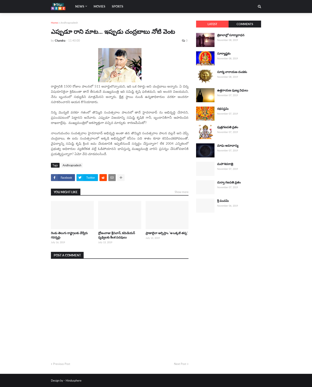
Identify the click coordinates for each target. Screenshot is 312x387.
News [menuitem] (79, 6)
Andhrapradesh (69, 22)
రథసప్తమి (223, 108)
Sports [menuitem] (117, 6)
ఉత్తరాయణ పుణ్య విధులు (232, 90)
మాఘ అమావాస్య (227, 145)
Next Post (180, 364)
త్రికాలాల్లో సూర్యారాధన (230, 35)
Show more (181, 192)
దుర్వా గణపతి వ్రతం (229, 182)
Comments (245, 24)
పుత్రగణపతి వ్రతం (227, 127)
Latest (212, 24)
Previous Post (61, 364)
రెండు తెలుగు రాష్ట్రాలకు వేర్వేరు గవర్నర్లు (69, 235)
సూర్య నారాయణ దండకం (232, 72)
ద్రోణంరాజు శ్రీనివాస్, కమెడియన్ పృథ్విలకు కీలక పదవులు (116, 235)
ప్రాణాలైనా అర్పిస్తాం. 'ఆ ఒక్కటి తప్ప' (167, 233)
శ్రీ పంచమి (223, 200)
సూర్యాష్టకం (224, 53)
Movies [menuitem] (99, 6)
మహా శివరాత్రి (225, 164)
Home (54, 22)
